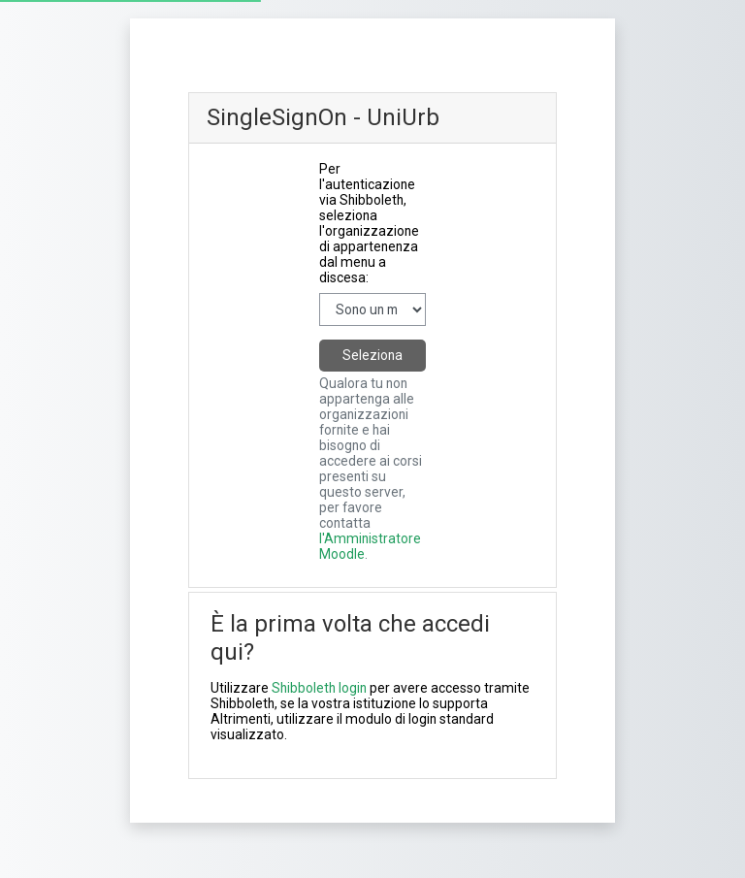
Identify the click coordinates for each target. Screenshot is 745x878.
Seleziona (372, 355)
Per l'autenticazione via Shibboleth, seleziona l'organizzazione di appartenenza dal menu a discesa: (369, 223)
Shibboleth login (319, 688)
